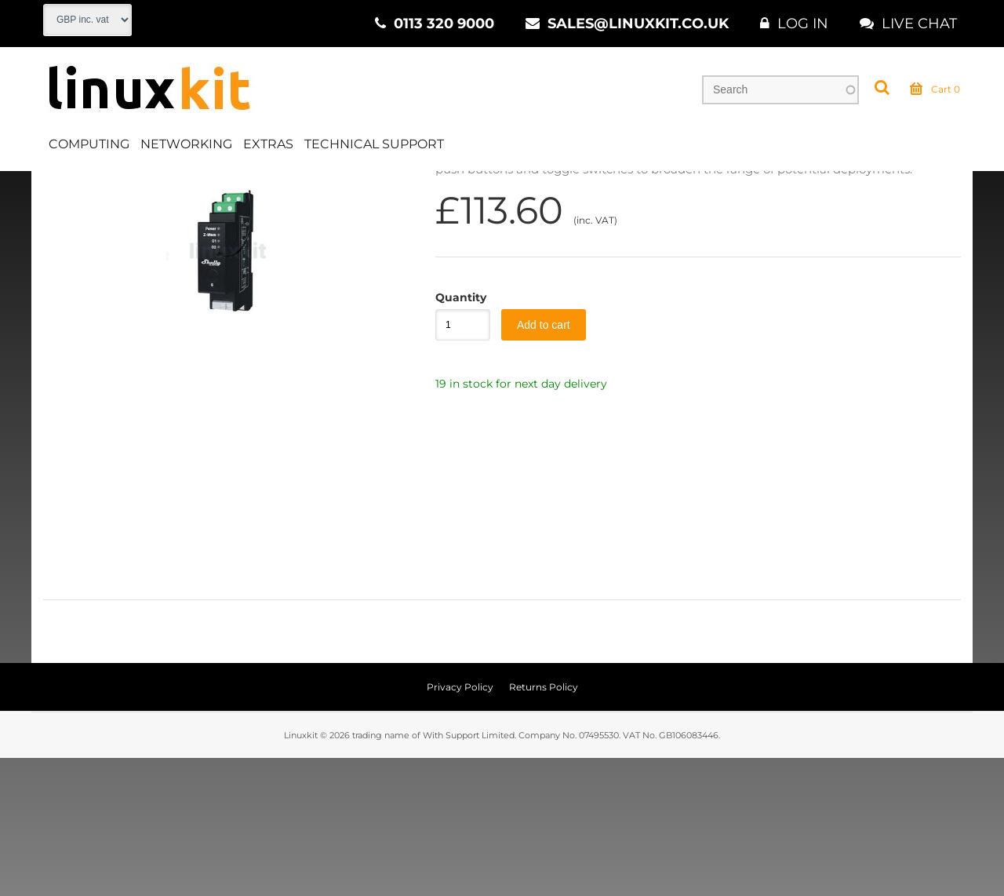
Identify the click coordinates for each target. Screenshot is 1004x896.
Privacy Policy (460, 825)
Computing (89, 144)
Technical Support (374, 144)
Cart (935, 89)
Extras (268, 144)
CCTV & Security (198, 187)
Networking (186, 144)
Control (437, 187)
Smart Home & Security (329, 187)
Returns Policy (543, 825)
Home (60, 187)
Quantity (455, 435)
